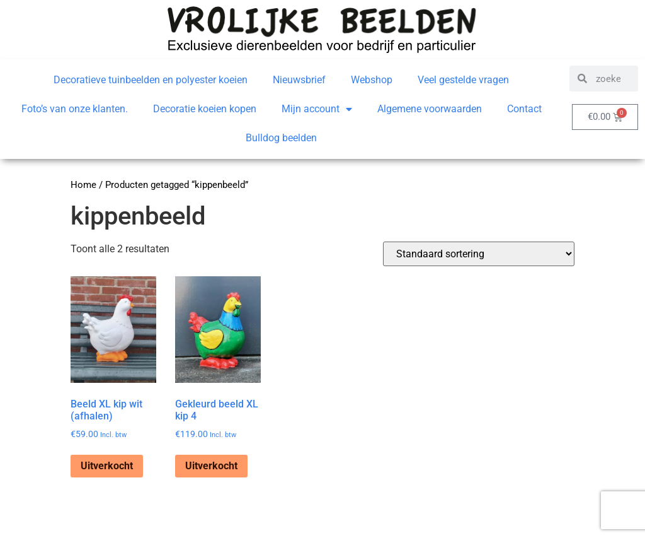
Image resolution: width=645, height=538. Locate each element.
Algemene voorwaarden (429, 109)
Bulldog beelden (281, 138)
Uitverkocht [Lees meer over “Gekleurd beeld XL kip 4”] (211, 466)
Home (83, 184)
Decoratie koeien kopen (204, 109)
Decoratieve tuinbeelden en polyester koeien (151, 80)
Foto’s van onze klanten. (74, 109)
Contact (524, 109)
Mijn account (317, 109)
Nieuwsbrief (299, 80)
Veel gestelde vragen (463, 80)
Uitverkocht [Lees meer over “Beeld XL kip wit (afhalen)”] (107, 466)
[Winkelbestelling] (478, 254)
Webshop (371, 80)
